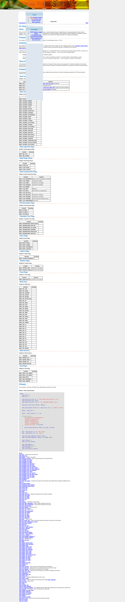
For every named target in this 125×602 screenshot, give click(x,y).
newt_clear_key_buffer (24, 467)
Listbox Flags (24, 245)
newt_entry (21, 486)
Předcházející (22, 22)
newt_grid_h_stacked (24, 514)
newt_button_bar (23, 442)
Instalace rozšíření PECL (82, 45)
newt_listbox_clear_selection (26, 530)
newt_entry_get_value (24, 481)
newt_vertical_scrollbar (24, 583)
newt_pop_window (23, 555)
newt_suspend (22, 575)
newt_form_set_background (26, 497)
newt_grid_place (23, 515)
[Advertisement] (53, 16)
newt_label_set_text (24, 526)
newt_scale (22, 569)
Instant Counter (36, 17)
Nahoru (70, 596)
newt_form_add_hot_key (25, 492)
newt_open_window (24, 552)
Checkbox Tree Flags (27, 211)
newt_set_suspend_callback (26, 573)
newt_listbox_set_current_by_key (27, 540)
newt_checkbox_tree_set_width (26, 463)
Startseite (10, 8)
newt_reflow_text (23, 561)
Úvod (21, 29)
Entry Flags (24, 230)
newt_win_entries (23, 587)
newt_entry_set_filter (24, 482)
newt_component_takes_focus (26, 472)
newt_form (21, 505)
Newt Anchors (25, 341)
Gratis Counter (36, 20)
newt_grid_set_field (24, 517)
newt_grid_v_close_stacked (26, 519)
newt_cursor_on (23, 476)
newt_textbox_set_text (24, 580)
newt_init (21, 525)
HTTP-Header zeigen (36, 32)
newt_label (21, 527)
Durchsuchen (36, 40)
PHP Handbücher (36, 38)
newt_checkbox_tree (24, 464)
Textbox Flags (25, 255)
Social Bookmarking (36, 36)
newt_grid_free (22, 510)
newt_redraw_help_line (24, 560)
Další (87, 22)
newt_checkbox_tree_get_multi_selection (29, 455)
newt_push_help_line (24, 556)
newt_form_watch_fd (24, 503)
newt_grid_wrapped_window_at (27, 522)
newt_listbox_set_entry (24, 544)
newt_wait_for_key (23, 584)
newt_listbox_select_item (25, 539)
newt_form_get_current (24, 494)
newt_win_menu (23, 588)
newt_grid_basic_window (25, 509)
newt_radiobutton (23, 559)
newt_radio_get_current (25, 558)
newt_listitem (22, 551)
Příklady (22, 374)
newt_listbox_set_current (25, 542)
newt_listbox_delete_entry (25, 532)
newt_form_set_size (24, 500)
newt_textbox (22, 581)
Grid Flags (23, 356)
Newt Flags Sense (26, 155)
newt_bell (21, 440)
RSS (33, 8)
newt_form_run (22, 496)
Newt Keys (23, 275)
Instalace (22, 43)
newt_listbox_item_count (25, 538)
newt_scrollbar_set (23, 571)
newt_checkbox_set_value (25, 448)
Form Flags (24, 266)
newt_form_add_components (26, 490)
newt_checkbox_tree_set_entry (26, 461)
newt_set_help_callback (25, 572)
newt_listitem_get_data (24, 548)
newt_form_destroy (23, 493)
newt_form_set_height (24, 498)
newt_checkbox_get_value (25, 445)
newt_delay (22, 477)
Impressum (69, 8)
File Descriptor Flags (27, 198)
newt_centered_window (25, 444)
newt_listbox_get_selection (25, 535)
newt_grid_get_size (23, 511)
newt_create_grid (23, 473)
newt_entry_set (22, 485)
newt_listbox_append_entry (26, 529)
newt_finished (22, 488)
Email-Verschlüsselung (36, 34)
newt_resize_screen (24, 564)
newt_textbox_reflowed (24, 577)
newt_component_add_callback (27, 471)
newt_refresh (22, 563)
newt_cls (21, 468)
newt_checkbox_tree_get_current (27, 452)
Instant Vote (36, 19)
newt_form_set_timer (24, 501)
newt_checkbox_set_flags (25, 447)
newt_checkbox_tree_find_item (26, 451)
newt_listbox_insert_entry (25, 536)
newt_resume (22, 565)
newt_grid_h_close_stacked (26, 513)
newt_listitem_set (23, 550)
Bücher (44, 8)
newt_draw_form (23, 478)
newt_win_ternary (23, 592)
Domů (70, 595)
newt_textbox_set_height (25, 579)
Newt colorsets (25, 91)
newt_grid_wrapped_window (26, 523)
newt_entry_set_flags (24, 484)
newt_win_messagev (24, 590)
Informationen (36, 22)
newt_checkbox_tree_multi (25, 457)
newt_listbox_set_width (25, 546)
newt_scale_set (23, 568)
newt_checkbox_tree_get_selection (27, 456)
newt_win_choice (23, 585)
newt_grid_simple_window (25, 518)
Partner (56, 8)
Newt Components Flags (28, 168)
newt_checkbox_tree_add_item (26, 449)
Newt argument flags (27, 143)
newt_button (22, 443)
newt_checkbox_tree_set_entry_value (28, 460)
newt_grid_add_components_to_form (28, 507)
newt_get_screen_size (24, 506)
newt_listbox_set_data (24, 543)
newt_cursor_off (23, 474)
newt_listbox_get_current (25, 534)
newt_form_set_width (24, 502)
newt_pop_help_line (24, 554)
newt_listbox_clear (23, 531)
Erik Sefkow (85, 599)
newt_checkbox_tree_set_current (27, 459)
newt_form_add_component (26, 489)
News (22, 8)
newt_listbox (22, 547)
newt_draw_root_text (24, 480)
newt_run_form (22, 567)
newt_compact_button (24, 469)
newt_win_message (24, 589)
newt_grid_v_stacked (24, 521)
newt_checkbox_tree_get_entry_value (28, 453)
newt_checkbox (23, 465)
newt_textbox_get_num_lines (26, 576)
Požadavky (23, 37)
